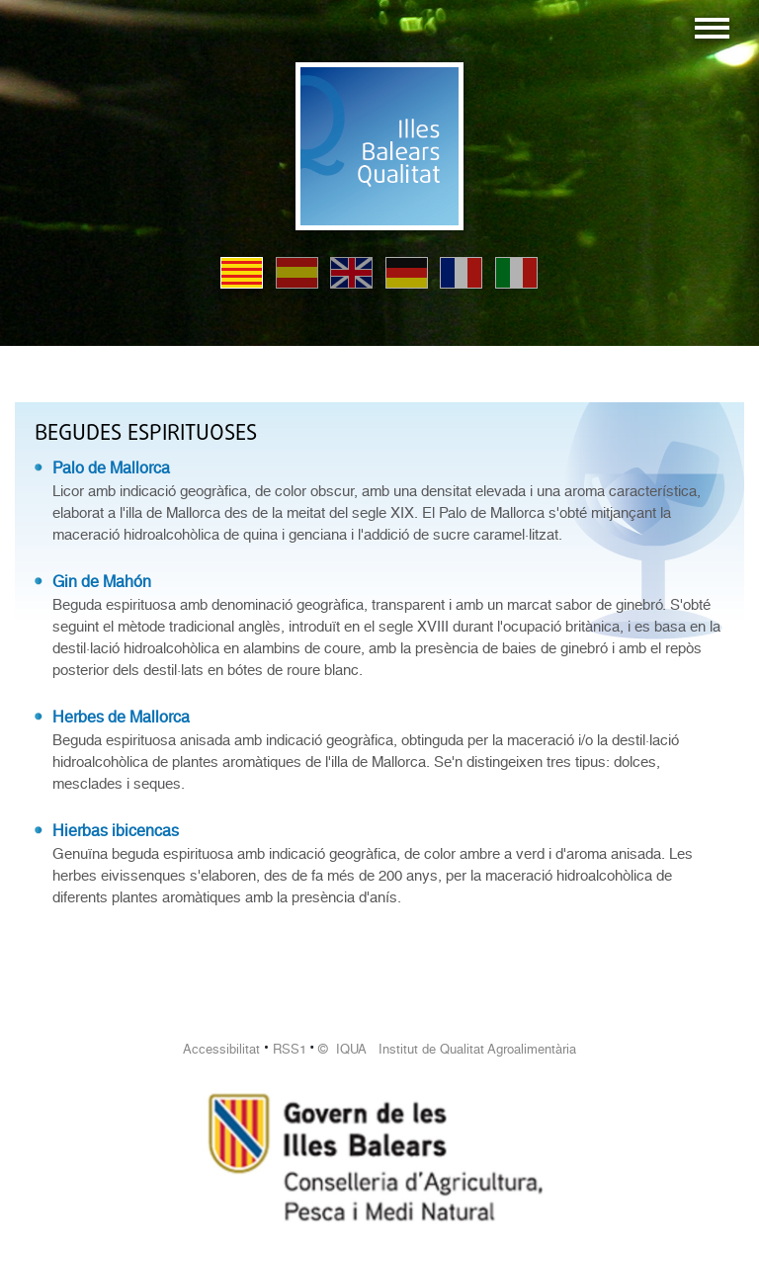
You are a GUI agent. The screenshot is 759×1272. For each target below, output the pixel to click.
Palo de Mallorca (111, 468)
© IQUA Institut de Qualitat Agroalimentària (447, 1049)
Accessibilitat (221, 1049)
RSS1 (289, 1049)
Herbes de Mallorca (121, 717)
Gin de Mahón (101, 581)
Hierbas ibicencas (115, 830)
